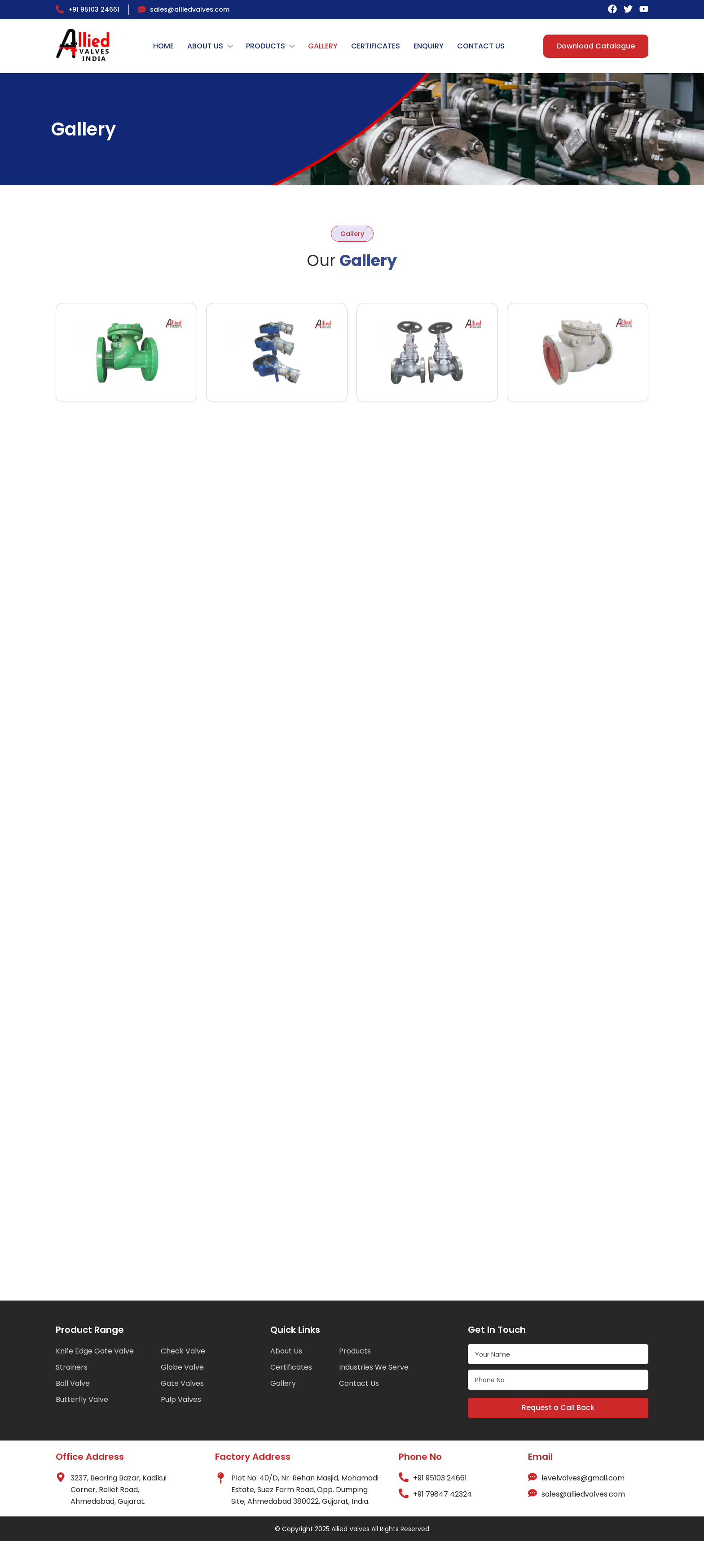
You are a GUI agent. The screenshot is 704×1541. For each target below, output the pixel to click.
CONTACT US (481, 46)
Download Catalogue (596, 46)
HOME (163, 46)
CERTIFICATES (375, 46)
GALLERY (323, 46)
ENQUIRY (429, 46)
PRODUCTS (270, 46)
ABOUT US (210, 46)
